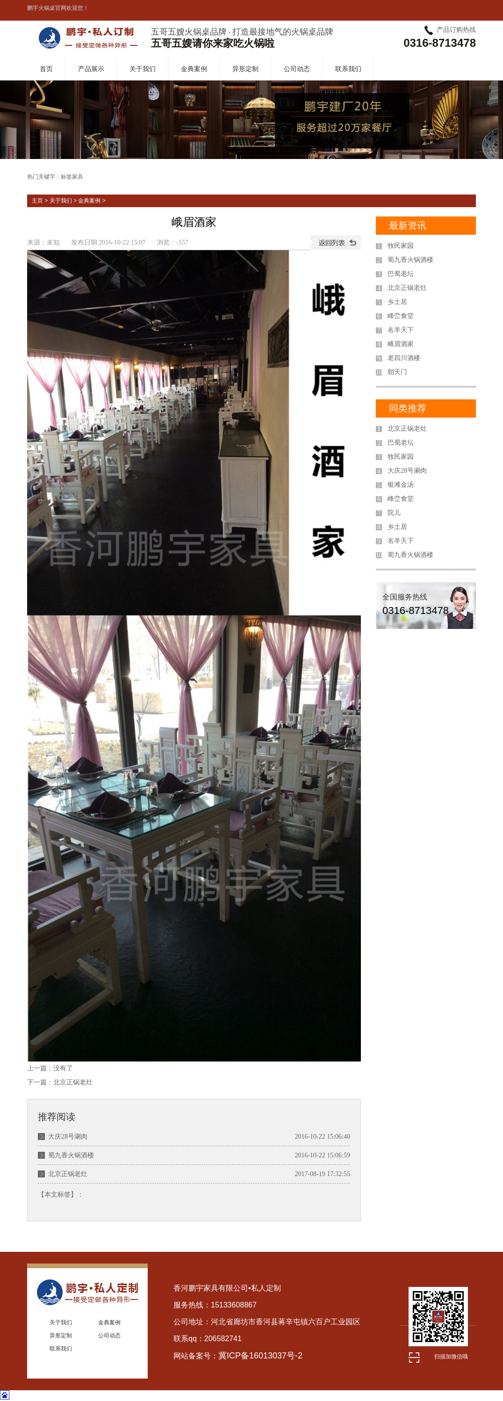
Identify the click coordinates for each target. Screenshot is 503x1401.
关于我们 (142, 68)
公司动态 (297, 68)
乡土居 (397, 301)
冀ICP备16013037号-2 (260, 1355)
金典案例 (194, 68)
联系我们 (348, 68)
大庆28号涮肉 (67, 1136)
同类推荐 (407, 408)
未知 (53, 242)
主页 (37, 200)
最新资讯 (407, 225)
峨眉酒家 (401, 343)
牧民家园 (401, 245)
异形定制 (245, 68)
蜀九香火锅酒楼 (71, 1155)
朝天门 (397, 372)
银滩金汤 (401, 484)
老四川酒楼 (404, 357)
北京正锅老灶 (73, 1082)
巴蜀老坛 (401, 273)
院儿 (394, 512)
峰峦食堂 (401, 315)
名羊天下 (401, 329)
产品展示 (91, 68)
